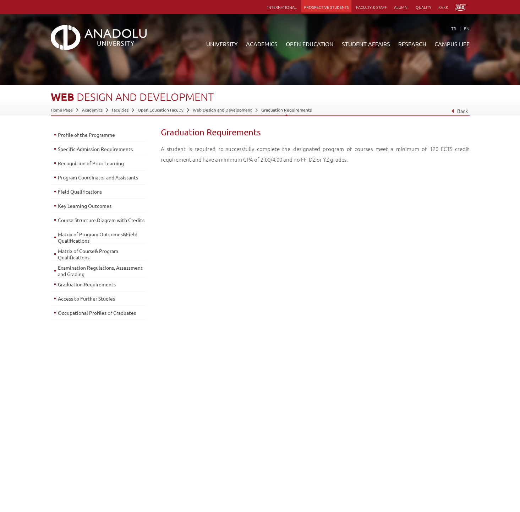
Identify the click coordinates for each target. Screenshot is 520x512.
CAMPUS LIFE (452, 43)
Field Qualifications (80, 191)
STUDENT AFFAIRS (366, 43)
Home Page (62, 110)
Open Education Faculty (161, 110)
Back (459, 111)
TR (453, 28)
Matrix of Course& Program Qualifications (88, 254)
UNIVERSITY (222, 43)
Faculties (120, 110)
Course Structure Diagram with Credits (101, 220)
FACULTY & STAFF (371, 7)
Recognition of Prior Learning (91, 163)
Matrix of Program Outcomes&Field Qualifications (97, 237)
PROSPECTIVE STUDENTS (326, 7)
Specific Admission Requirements (95, 149)
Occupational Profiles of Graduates (97, 312)
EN (467, 28)
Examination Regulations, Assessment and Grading (100, 270)
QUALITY (423, 7)
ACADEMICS (262, 43)
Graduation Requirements (286, 110)
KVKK (443, 7)
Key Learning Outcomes (84, 206)
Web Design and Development (222, 110)
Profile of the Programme (86, 134)
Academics (92, 110)
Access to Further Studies (86, 298)
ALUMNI (401, 7)
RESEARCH (412, 43)
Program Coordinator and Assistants (98, 177)
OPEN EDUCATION (310, 43)
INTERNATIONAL (282, 7)
